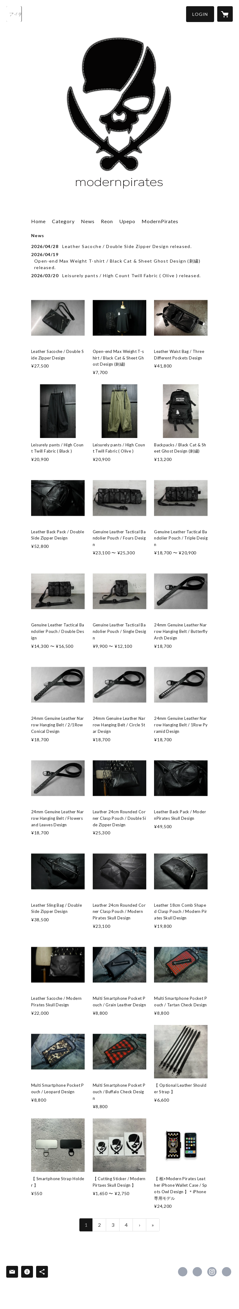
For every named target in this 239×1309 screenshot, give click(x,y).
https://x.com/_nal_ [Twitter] (197, 1271)
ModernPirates (160, 221)
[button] (200, 14)
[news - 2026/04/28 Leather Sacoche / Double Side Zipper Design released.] (119, 246)
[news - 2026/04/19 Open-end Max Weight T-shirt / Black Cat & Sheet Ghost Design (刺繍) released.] (119, 261)
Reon (107, 221)
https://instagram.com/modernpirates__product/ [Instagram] (212, 1271)
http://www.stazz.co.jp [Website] (226, 1271)
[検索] (14, 14)
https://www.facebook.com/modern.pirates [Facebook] (182, 1271)
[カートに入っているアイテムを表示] (225, 14)
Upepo (127, 221)
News (88, 221)
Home (38, 221)
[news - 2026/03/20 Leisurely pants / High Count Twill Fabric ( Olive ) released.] (119, 275)
